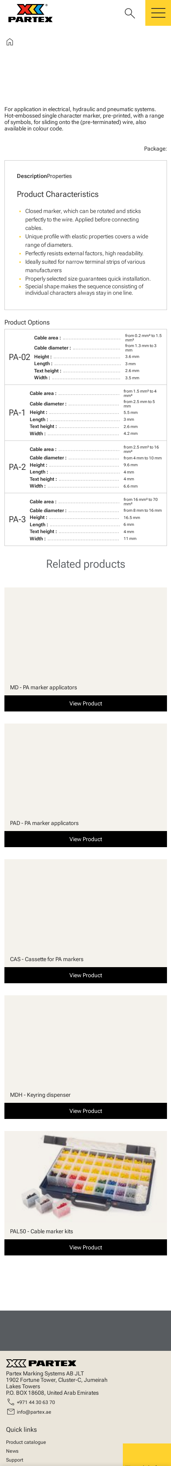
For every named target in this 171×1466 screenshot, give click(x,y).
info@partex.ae (34, 1412)
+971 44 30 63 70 (36, 1402)
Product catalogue (26, 1442)
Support (14, 1460)
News (12, 1451)
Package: (155, 148)
